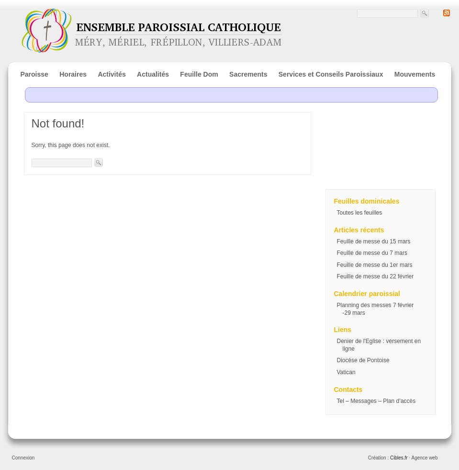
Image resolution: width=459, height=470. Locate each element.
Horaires (73, 74)
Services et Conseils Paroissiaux (331, 74)
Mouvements (415, 74)
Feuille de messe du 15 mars (374, 241)
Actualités (153, 74)
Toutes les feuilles (359, 212)
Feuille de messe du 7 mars (372, 253)
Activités (111, 74)
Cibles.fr (399, 457)
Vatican (346, 372)
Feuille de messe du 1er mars (375, 265)
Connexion (23, 457)
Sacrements (248, 74)
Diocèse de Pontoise (363, 360)
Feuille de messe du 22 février (375, 276)
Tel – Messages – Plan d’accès (376, 401)
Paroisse (34, 74)
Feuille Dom (199, 74)
